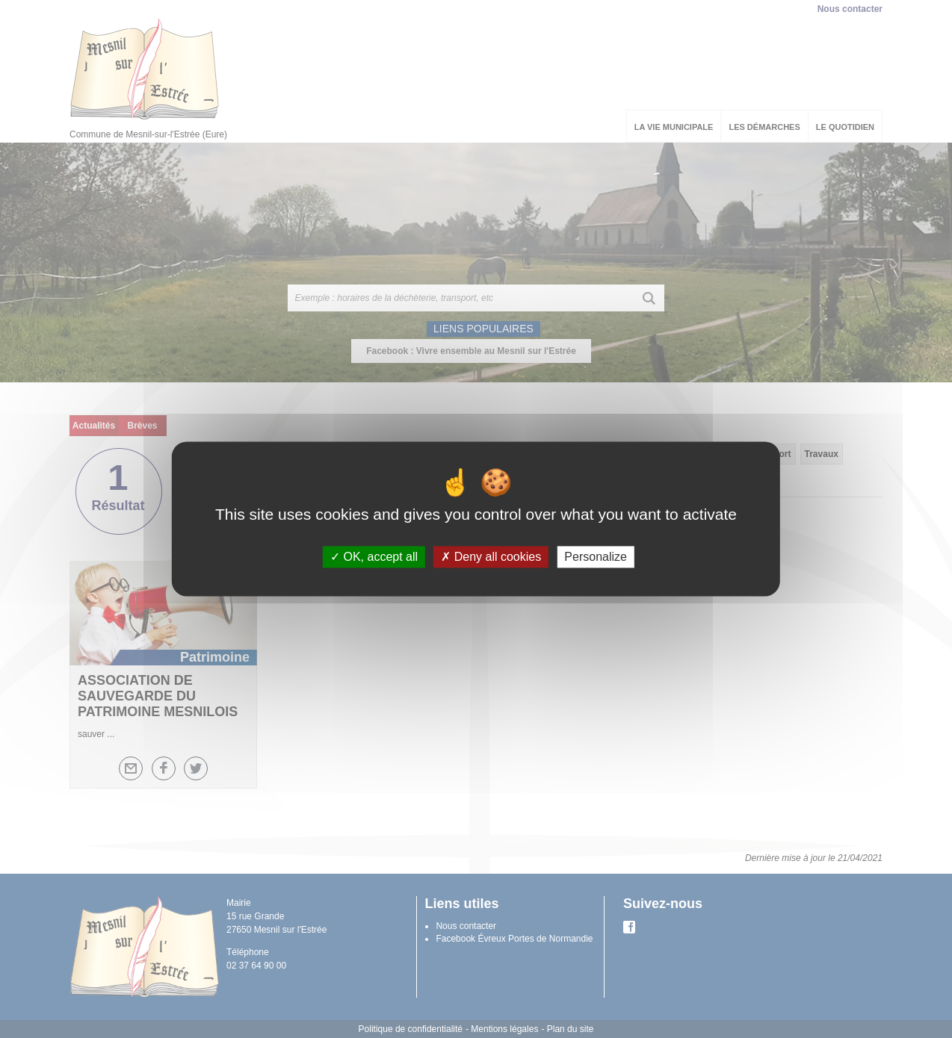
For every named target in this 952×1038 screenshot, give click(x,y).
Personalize (595, 556)
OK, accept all (374, 556)
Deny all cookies (491, 556)
